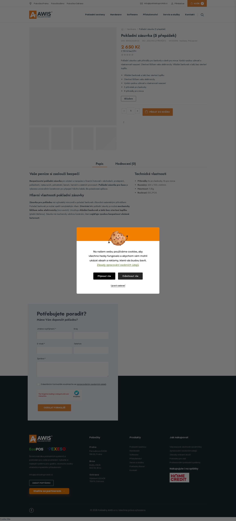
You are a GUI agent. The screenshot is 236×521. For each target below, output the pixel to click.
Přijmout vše (104, 276)
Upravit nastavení (118, 285)
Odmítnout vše (130, 276)
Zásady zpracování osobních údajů (118, 264)
